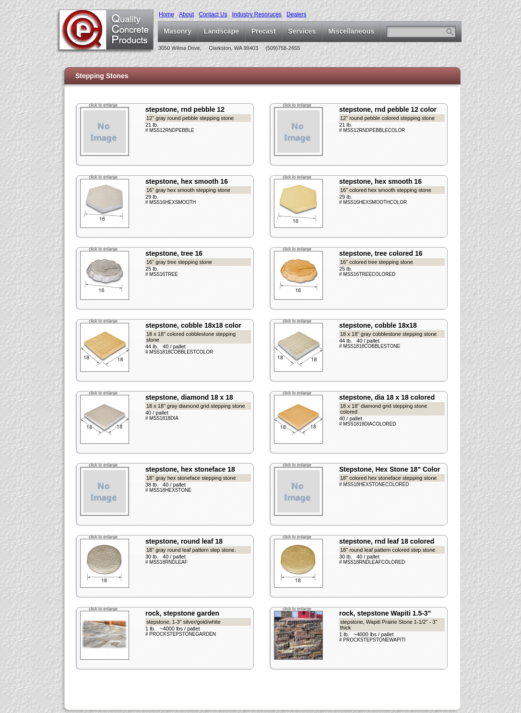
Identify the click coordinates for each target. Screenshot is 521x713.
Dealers (296, 14)
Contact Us (213, 14)
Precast (263, 31)
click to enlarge (103, 105)
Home (166, 14)
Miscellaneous (351, 31)
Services (302, 31)
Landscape (221, 31)
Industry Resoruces (257, 14)
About (186, 14)
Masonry (177, 31)
